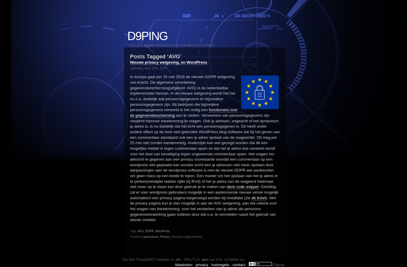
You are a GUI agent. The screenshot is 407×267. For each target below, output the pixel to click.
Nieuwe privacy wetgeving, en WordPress (168, 62)
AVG (141, 231)
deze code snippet (242, 186)
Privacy (165, 236)
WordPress (163, 231)
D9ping (147, 35)
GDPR (149, 231)
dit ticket (258, 198)
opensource (150, 236)
